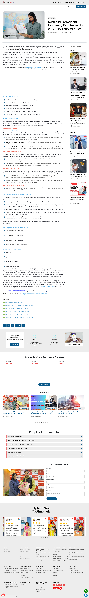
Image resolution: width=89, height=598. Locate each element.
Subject (48, 476)
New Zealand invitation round (11, 564)
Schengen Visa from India (26, 550)
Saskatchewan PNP (25, 560)
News (57, 6)
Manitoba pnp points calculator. (58, 563)
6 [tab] (45, 426)
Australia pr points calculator (55, 448)
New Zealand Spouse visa (42, 548)
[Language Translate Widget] (9, 597)
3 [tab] (39, 426)
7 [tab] (48, 426)
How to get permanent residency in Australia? (60, 440)
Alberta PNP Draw (40, 564)
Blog (74, 6)
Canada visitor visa (25, 541)
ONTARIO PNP (72, 560)
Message (48, 482)
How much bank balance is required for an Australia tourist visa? (43, 416)
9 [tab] (52, 426)
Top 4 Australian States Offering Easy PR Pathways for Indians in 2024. (70, 416)
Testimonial (51, 6)
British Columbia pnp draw (10, 576)
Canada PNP (18, 6)
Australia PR (7, 543)
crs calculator (56, 543)
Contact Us (63, 6)
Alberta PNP (39, 560)
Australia (26, 6)
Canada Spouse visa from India (55, 444)
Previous (3, 410)
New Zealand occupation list (76, 548)
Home (5, 6)
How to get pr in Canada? (15, 440)
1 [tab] (35, 426)
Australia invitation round (10, 562)
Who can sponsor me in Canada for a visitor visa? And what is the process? (77, 151)
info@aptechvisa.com (48, 291)
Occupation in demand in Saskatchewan (26, 563)
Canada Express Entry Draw (11, 560)
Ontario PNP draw (73, 562)
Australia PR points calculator (60, 548)
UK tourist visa (23, 548)
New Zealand (34, 6)
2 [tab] (37, 426)
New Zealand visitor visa (26, 545)
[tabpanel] (16, 408)
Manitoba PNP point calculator (58, 566)
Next (84, 410)
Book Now (14, 344)
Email (47, 465)
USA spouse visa (40, 550)
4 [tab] (41, 426)
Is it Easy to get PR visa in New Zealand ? (20, 444)
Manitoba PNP (56, 560)
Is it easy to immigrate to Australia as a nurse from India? (77, 199)
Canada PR (6, 541)
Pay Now (69, 6)
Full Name (48, 460)
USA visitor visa (24, 546)
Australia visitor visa (25, 543)
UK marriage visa (40, 551)
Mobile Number (50, 471)
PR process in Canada (14, 448)
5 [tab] (43, 426)
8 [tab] (50, 426)
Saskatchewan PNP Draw (26, 569)
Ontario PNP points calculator (76, 564)
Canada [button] (10, 6)
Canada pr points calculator (60, 541)
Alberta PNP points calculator (60, 550)
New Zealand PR (8, 545)
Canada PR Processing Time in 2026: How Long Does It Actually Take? (77, 69)
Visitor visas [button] (43, 6)
